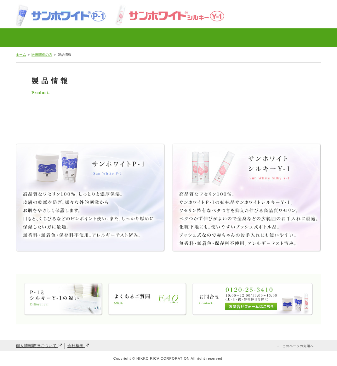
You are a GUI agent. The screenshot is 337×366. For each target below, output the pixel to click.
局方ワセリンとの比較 (99, 37)
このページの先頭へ (298, 346)
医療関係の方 (41, 54)
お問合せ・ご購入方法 (228, 37)
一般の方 (290, 37)
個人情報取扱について (39, 345)
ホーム (21, 54)
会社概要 (78, 345)
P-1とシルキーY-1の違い (164, 37)
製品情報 (41, 37)
